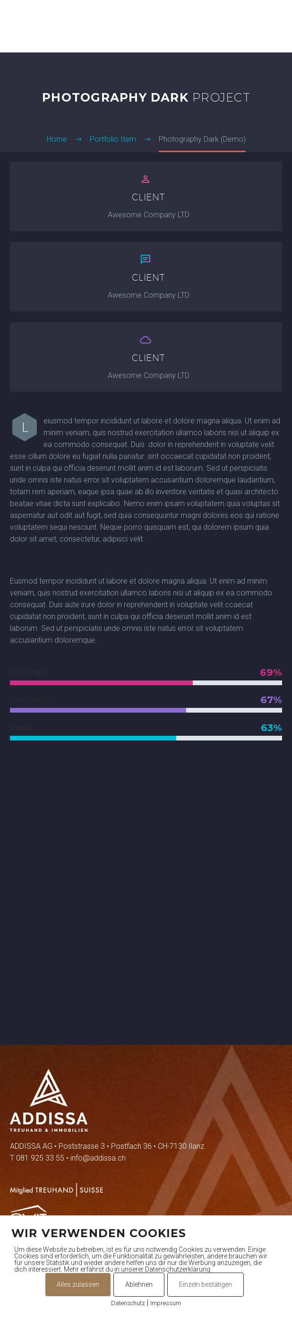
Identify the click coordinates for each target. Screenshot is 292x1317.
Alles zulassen (78, 1284)
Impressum (165, 1303)
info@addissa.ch (98, 1157)
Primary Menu (273, 26)
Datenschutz (128, 1303)
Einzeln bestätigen (205, 1284)
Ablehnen (139, 1284)
